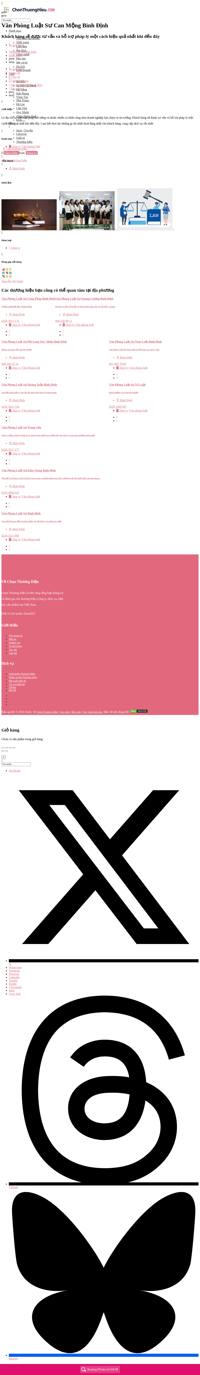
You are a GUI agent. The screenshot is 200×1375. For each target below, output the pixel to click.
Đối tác (13, 639)
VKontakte (15, 987)
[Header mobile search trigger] (2, 164)
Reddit (13, 983)
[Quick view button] (9, 331)
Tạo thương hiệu (14, 148)
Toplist (12, 687)
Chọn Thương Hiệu (47, 712)
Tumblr (13, 980)
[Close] (3, 757)
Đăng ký (32, 152)
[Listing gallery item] (30, 229)
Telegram (14, 970)
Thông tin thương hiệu (22, 51)
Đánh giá (15, 55)
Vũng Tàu (22, 97)
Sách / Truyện (24, 130)
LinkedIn (14, 977)
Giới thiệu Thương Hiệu (22, 674)
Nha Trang (22, 100)
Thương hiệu (24, 141)
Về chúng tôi (15, 635)
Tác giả (13, 649)
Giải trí (20, 137)
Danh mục (15, 30)
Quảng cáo (14, 642)
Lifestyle (21, 134)
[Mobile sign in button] (2, 156)
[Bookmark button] (9, 334)
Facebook (14, 770)
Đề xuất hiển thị (17, 681)
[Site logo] (29, 13)
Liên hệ (13, 653)
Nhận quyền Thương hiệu (23, 677)
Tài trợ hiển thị (17, 684)
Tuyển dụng (15, 646)
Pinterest (14, 974)
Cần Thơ (21, 108)
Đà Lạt (20, 104)
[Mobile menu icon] (100, 3)
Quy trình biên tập (92, 712)
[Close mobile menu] (2, 24)
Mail (11, 990)
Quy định (65, 712)
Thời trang (22, 42)
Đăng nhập (11, 152)
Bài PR (12, 690)
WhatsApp (15, 967)
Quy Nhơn (22, 112)
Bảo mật (76, 712)
